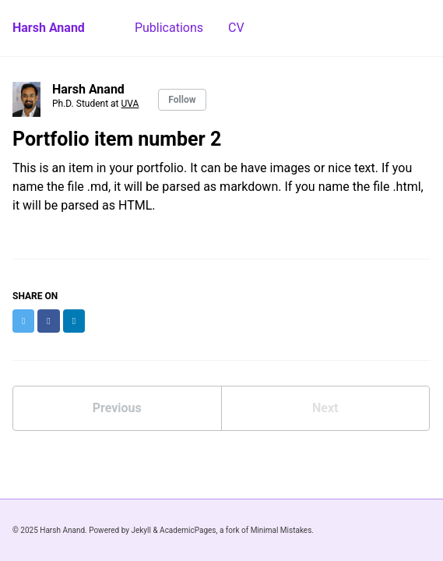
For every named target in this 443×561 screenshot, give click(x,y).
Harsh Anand (48, 27)
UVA (130, 103)
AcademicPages (188, 530)
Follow (181, 99)
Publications (169, 27)
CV (236, 27)
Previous (117, 407)
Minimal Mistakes (281, 530)
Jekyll (140, 530)
